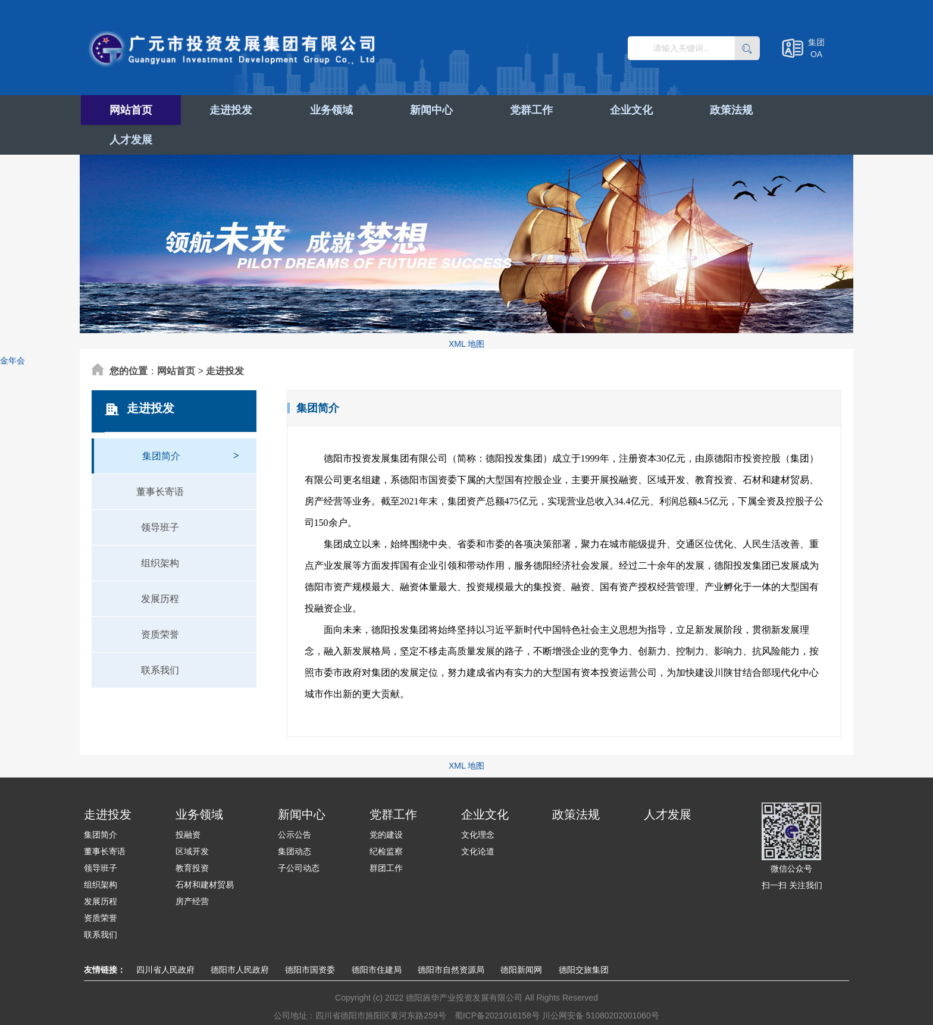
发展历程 (160, 569)
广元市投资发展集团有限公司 (235, 50)
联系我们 (160, 640)
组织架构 (160, 533)
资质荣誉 (160, 605)
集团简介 (190, 420)
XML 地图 (466, 314)
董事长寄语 (160, 462)
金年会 (12, 331)
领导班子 (160, 498)
